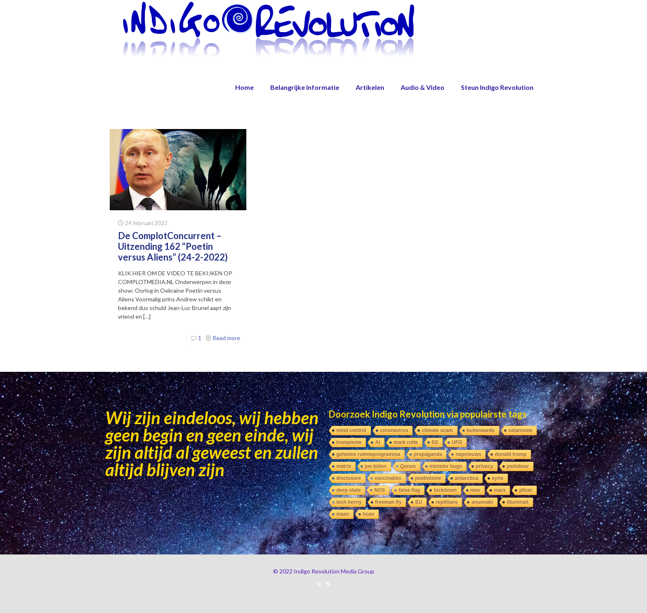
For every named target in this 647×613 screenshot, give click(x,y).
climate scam (437, 430)
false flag (409, 490)
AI (377, 442)
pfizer (525, 490)
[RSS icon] (328, 583)
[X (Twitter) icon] (319, 583)
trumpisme (348, 442)
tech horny (348, 502)
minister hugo (446, 466)
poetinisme (428, 478)
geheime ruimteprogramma (368, 454)
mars (500, 490)
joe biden (376, 466)
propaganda (428, 454)
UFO (457, 442)
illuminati (518, 502)
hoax (368, 514)
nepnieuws (468, 454)
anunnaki (482, 502)
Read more (226, 337)
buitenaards (481, 430)
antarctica (466, 478)
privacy (484, 466)
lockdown (445, 490)
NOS (379, 490)
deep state (348, 490)
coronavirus (394, 430)
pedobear (518, 466)
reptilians (447, 502)
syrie (497, 478)
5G (435, 442)
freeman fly (388, 502)
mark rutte (406, 442)
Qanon (408, 466)
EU (418, 502)
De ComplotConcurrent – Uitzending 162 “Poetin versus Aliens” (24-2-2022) (173, 246)
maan (342, 514)
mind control (351, 430)
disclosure (348, 478)
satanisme (520, 430)
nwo (475, 490)
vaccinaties (388, 478)
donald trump (511, 454)
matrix (343, 466)
